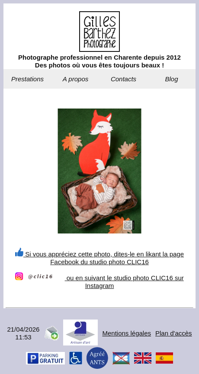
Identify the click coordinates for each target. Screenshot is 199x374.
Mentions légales (126, 333)
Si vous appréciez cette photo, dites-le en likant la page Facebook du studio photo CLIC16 (99, 257)
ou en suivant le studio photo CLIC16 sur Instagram (99, 281)
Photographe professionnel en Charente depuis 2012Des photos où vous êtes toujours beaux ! (99, 61)
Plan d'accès (173, 333)
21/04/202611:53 (23, 333)
